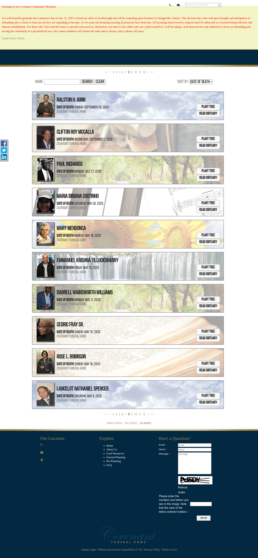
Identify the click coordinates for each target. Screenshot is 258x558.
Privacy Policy (152, 550)
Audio (181, 492)
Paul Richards (69, 164)
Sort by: (183, 82)
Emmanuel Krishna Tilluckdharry (87, 261)
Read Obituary (208, 114)
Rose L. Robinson (71, 357)
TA (140, 550)
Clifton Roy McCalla (75, 132)
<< (106, 72)
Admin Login (88, 550)
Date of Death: (65, 107)
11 (140, 72)
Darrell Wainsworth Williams (85, 293)
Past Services (131, 423)
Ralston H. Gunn (71, 100)
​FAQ (109, 465)
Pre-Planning (113, 461)
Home (109, 445)
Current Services (115, 423)
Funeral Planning (115, 457)
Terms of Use (169, 550)
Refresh (183, 487)
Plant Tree (208, 107)
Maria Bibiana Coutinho (77, 196)
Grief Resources (115, 453)
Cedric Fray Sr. (70, 325)
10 (135, 72)
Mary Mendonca (71, 228)
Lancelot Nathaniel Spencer (82, 389)
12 (144, 72)
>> (151, 72)
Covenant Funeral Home (71, 112)
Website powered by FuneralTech (116, 550)
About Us (111, 449)
